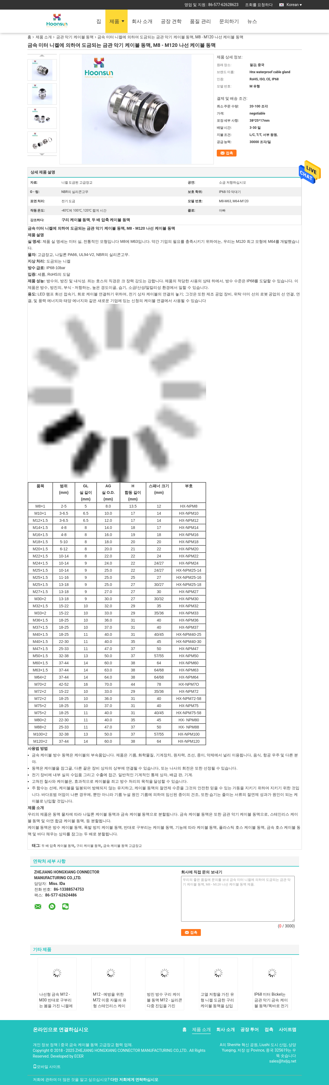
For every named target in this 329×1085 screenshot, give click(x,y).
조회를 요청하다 (259, 4)
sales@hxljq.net (282, 1061)
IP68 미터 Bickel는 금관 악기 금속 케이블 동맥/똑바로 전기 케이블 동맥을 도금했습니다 (271, 1005)
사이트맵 (287, 1029)
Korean (294, 4)
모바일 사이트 (47, 1066)
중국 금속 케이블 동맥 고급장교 (87, 1045)
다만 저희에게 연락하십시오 (134, 1079)
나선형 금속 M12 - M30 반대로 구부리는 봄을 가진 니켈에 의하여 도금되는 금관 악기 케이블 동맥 (56, 1005)
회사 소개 (142, 21)
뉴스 (252, 21)
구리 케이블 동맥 (88, 846)
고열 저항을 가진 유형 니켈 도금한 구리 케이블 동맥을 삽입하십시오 (217, 1003)
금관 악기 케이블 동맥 (75, 37)
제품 (114, 21)
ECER (79, 1056)
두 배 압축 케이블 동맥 (57, 846)
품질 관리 (200, 21)
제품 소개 (44, 37)
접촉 (229, 153)
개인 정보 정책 (45, 1045)
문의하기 (229, 21)
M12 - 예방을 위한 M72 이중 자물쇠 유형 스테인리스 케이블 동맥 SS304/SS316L (109, 1005)
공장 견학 (171, 21)
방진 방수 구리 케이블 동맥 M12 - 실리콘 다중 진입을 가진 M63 (164, 1003)
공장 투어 (249, 1029)
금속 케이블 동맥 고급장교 (122, 846)
